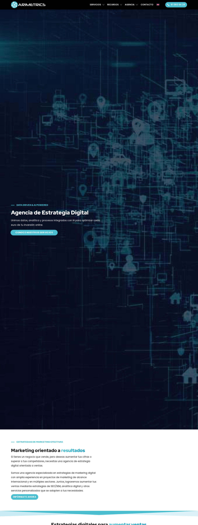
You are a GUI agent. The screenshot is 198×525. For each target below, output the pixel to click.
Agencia (129, 4)
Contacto (147, 4)
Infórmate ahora (24, 496)
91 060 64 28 (176, 4)
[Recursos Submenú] (121, 5)
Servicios (95, 4)
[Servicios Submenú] (103, 5)
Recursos (113, 4)
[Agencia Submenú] (137, 5)
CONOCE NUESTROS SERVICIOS (34, 232)
